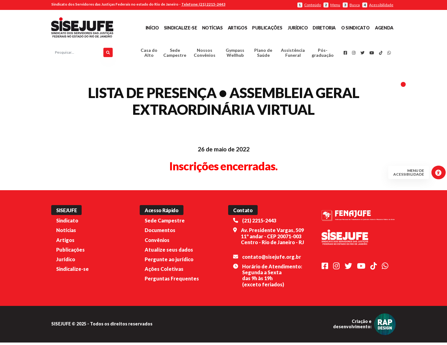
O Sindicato (355, 27)
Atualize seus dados (169, 252)
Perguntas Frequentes (172, 281)
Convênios (157, 242)
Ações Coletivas (164, 271)
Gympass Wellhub (235, 54)
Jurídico (298, 27)
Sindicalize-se (180, 27)
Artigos (237, 27)
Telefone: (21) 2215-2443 (203, 4)
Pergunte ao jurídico (169, 262)
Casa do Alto (149, 54)
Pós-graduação (323, 54)
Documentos (160, 233)
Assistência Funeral (293, 54)
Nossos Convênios (204, 54)
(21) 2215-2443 (259, 223)
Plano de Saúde (263, 54)
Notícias (212, 27)
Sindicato (67, 223)
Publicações (267, 27)
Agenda (384, 27)
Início (152, 27)
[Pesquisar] (108, 54)
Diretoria (324, 27)
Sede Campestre (174, 54)
